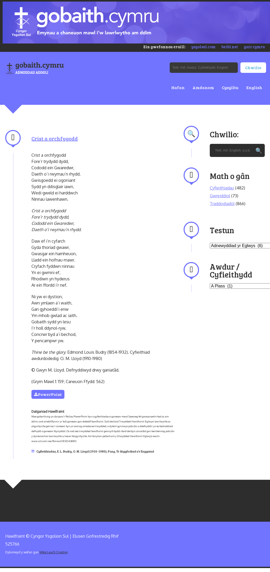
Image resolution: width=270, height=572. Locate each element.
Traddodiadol (222, 203)
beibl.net (230, 46)
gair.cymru (254, 46)
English (254, 87)
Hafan (178, 87)
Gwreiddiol (220, 195)
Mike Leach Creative (54, 552)
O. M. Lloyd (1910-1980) (90, 451)
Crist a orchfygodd (54, 138)
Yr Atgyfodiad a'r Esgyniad (135, 451)
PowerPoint (48, 394)
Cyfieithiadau (46, 451)
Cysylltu (230, 87)
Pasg (111, 451)
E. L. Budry (64, 451)
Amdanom (203, 87)
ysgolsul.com (203, 46)
